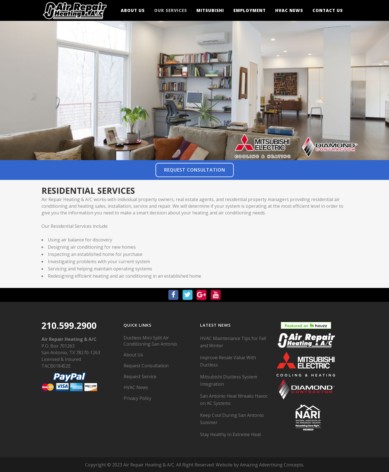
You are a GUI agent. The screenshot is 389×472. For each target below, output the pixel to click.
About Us (133, 355)
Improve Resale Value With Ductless (228, 361)
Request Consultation (194, 170)
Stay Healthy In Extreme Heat (230, 434)
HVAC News (136, 387)
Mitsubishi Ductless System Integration (228, 380)
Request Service (140, 376)
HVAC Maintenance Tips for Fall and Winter (233, 342)
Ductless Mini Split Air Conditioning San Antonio (150, 341)
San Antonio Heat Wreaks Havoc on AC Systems (234, 399)
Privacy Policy (137, 398)
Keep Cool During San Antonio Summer (232, 418)
